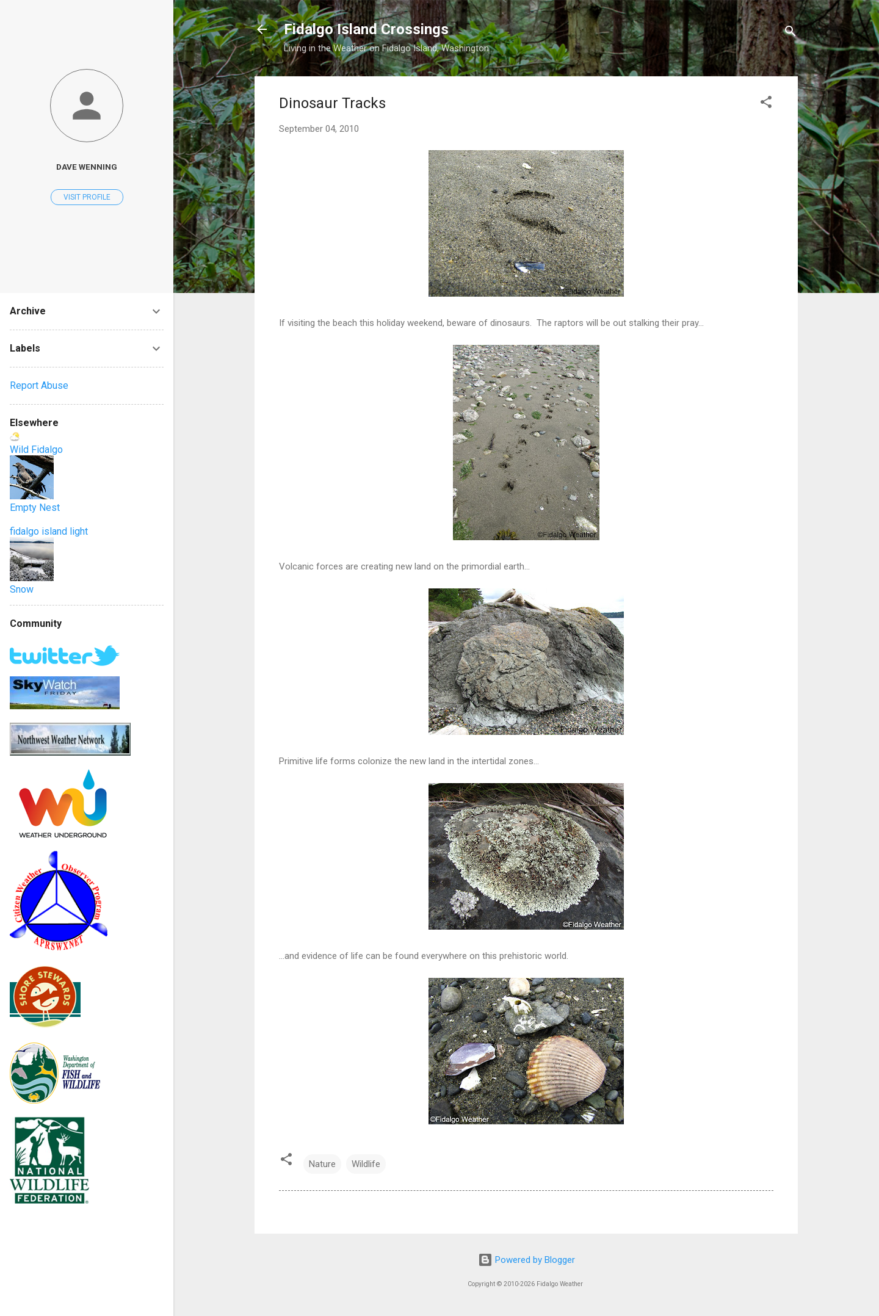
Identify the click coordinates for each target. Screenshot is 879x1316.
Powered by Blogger (526, 1259)
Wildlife (366, 1164)
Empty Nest (35, 507)
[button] (766, 104)
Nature (322, 1164)
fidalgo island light (49, 531)
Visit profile (86, 197)
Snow (22, 589)
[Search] (790, 33)
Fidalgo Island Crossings (366, 29)
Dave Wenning (86, 167)
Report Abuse (39, 385)
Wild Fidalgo (36, 449)
